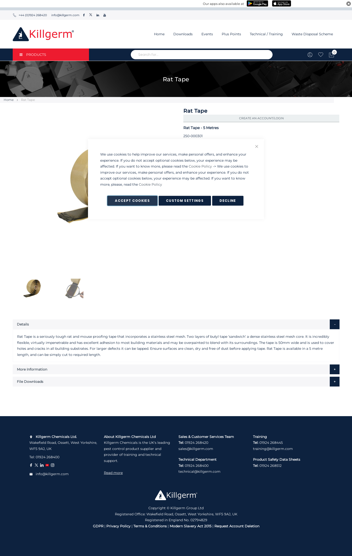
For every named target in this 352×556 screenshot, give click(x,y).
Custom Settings (185, 200)
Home (159, 34)
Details (23, 324)
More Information (32, 369)
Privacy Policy (118, 526)
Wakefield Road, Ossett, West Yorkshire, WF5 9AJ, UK (63, 443)
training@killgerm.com (273, 449)
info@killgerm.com (65, 15)
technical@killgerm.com (199, 471)
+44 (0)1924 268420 (30, 15)
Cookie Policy (200, 166)
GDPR (98, 526)
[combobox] (201, 54)
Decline (228, 200)
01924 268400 (47, 457)
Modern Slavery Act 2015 (190, 526)
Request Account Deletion (236, 526)
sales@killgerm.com (195, 449)
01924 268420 (196, 442)
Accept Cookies (132, 200)
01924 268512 (270, 465)
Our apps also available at (223, 4)
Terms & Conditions (150, 526)
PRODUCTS (33, 54)
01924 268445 (271, 442)
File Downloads (30, 381)
